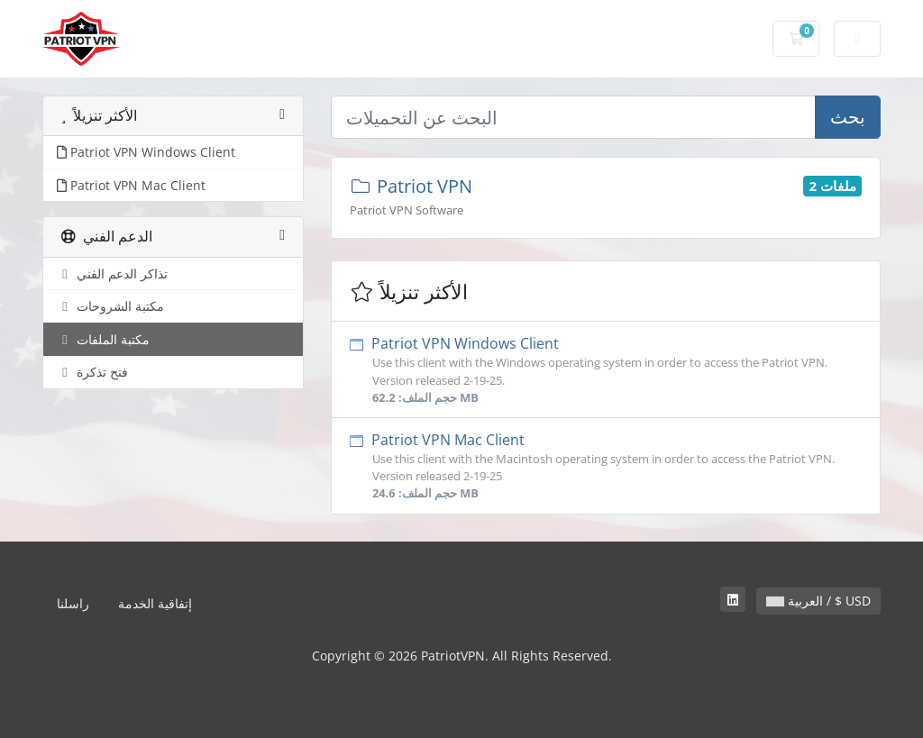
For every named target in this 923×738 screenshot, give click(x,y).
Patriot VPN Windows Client (606, 369)
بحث (847, 117)
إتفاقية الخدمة (155, 603)
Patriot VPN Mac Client (606, 466)
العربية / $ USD (818, 600)
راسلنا (73, 603)
